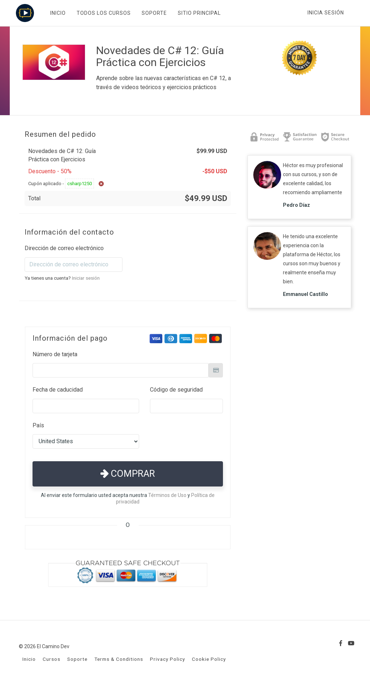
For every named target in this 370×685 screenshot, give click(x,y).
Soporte (77, 659)
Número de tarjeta (55, 354)
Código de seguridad (176, 389)
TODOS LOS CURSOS (103, 13)
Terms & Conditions (118, 659)
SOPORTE (153, 13)
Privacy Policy (167, 659)
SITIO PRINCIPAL (198, 13)
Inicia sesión (325, 13)
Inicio (29, 659)
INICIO (57, 13)
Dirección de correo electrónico (64, 248)
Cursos (51, 659)
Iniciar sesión (86, 278)
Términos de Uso (167, 495)
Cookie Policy (209, 659)
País (38, 425)
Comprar (127, 473)
